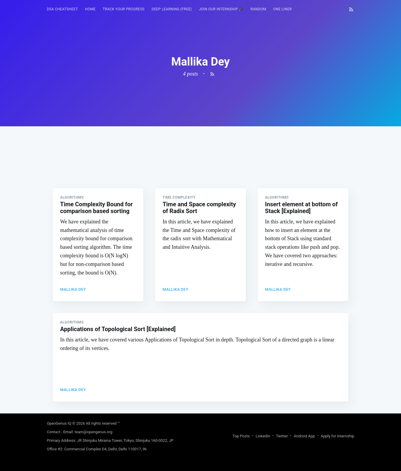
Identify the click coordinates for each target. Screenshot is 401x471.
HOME (90, 9)
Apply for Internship (337, 436)
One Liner (282, 9)
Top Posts (241, 436)
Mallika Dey (73, 289)
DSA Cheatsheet (62, 9)
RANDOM (258, 9)
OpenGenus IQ (59, 423)
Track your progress (124, 9)
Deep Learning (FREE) (172, 9)
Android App (304, 436)
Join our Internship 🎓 (221, 9)
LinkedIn (263, 436)
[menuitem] (62, 9)
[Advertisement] (200, 167)
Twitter (282, 436)
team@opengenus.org (94, 432)
